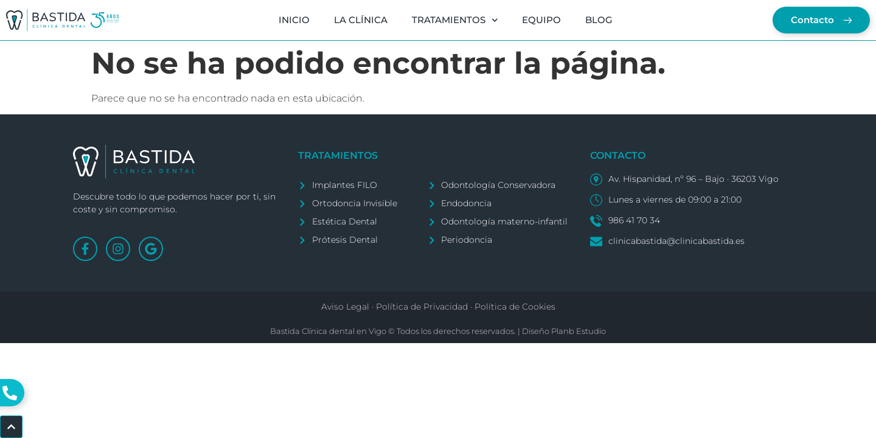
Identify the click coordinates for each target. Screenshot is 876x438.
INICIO (293, 20)
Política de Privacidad (422, 306)
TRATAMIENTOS (454, 20)
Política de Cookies (514, 306)
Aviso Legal (345, 306)
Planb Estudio (578, 331)
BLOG (599, 20)
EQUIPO (541, 20)
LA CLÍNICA (360, 20)
